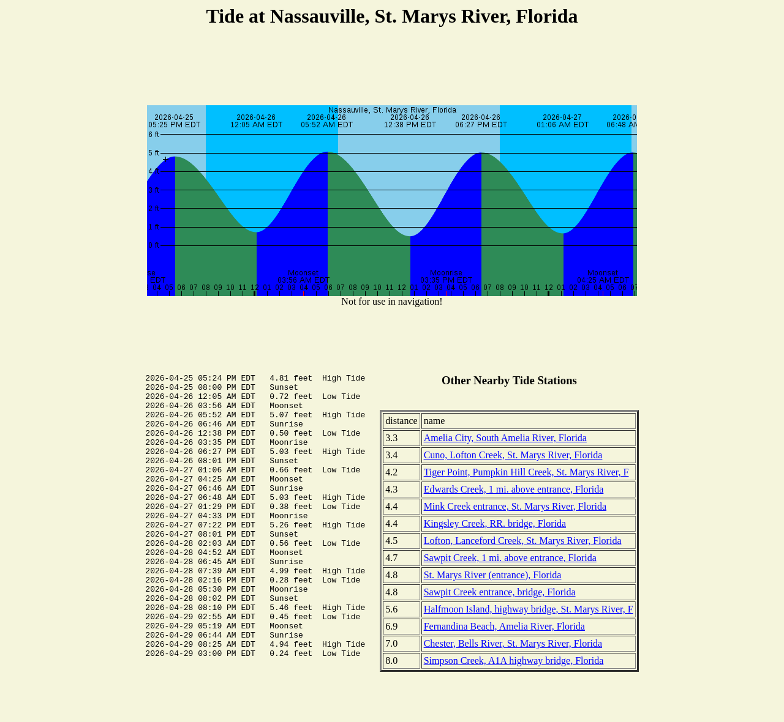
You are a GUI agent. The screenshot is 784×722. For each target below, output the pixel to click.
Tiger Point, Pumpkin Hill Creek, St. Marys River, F (526, 472)
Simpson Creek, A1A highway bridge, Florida (514, 660)
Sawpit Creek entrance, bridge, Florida (500, 592)
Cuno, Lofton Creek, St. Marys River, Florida (513, 455)
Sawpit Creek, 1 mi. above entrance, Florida (510, 558)
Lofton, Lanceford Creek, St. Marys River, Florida (523, 540)
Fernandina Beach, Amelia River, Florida (504, 626)
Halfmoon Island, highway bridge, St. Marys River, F (528, 609)
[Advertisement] (392, 67)
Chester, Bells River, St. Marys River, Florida (513, 643)
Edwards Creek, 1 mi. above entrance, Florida (514, 489)
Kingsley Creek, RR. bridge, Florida (495, 523)
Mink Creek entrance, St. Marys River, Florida (515, 506)
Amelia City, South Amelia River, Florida (505, 438)
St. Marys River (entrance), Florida (493, 575)
